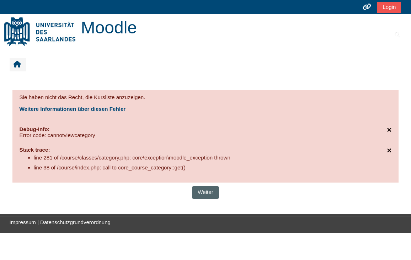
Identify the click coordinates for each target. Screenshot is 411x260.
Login (389, 7)
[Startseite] (39, 31)
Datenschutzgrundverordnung (75, 222)
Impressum (23, 222)
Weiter (205, 192)
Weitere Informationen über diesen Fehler (73, 109)
